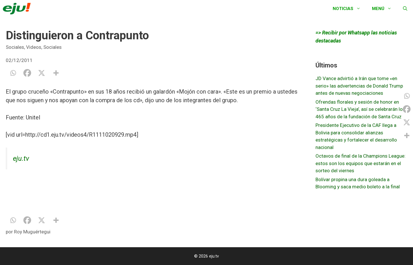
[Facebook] (27, 73)
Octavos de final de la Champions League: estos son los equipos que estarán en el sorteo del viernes (360, 163)
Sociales (15, 47)
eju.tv (21, 158)
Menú (384, 8)
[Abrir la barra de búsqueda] (405, 8)
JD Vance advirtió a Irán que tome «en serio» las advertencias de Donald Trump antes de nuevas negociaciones (359, 86)
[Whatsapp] (13, 73)
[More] (56, 73)
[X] (41, 73)
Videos (33, 47)
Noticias (349, 8)
